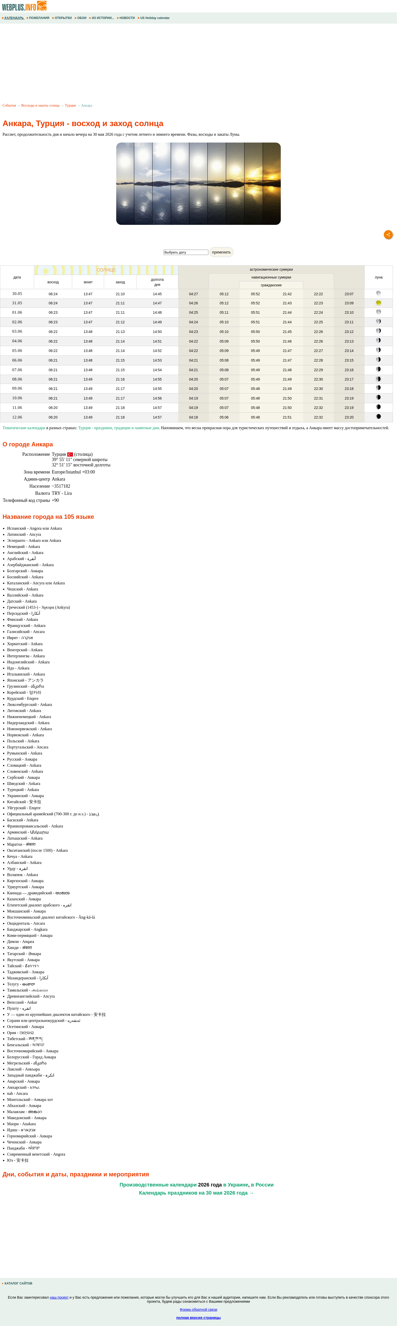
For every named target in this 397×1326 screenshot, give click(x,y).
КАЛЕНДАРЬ (13, 18)
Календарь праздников (168, 1193)
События (9, 105)
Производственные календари (158, 1185)
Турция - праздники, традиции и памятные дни (118, 428)
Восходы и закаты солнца (40, 105)
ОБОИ (80, 18)
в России (262, 1185)
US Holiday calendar (154, 18)
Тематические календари (24, 428)
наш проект (59, 1297)
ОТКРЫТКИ (62, 18)
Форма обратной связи (198, 1310)
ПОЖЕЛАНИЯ (38, 18)
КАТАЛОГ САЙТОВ (17, 1283)
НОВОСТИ (126, 18)
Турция (70, 105)
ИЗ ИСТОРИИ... (102, 18)
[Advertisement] (152, 64)
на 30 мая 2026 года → (226, 1193)
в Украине (235, 1185)
